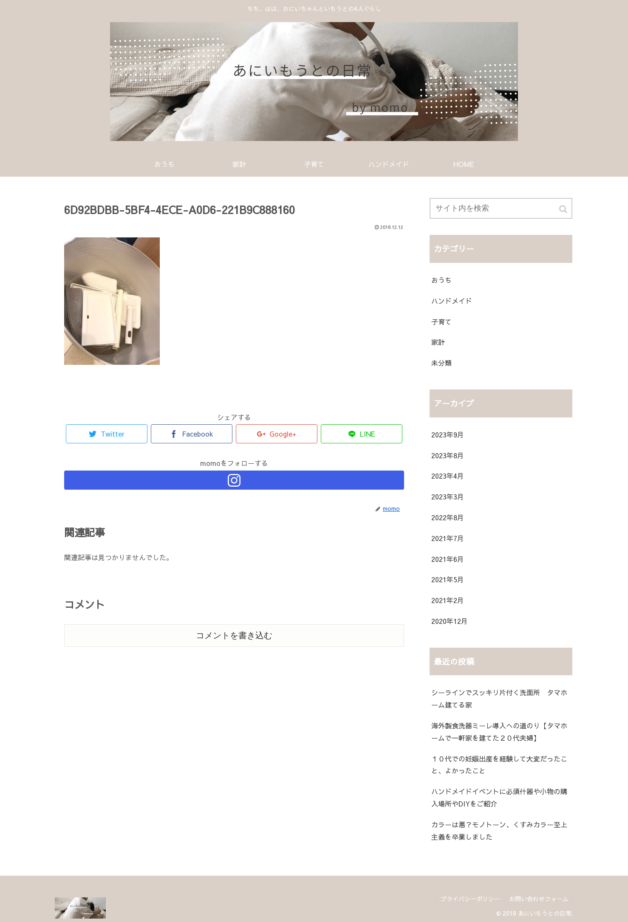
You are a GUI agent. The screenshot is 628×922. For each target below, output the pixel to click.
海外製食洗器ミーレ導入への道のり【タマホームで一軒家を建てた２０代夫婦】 (499, 731)
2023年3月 (447, 496)
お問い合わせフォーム (539, 898)
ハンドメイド (451, 300)
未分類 (441, 362)
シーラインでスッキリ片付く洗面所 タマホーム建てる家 (499, 698)
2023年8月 (447, 455)
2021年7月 (447, 538)
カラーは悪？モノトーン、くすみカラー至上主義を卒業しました (499, 830)
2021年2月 (447, 600)
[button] (564, 209)
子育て (441, 321)
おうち (441, 280)
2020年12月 (449, 621)
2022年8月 (447, 517)
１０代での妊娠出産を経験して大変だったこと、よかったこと (499, 764)
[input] (501, 208)
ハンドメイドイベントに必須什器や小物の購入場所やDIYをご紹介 (499, 797)
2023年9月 (447, 434)
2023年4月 (447, 475)
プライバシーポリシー (470, 898)
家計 (438, 342)
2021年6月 (447, 559)
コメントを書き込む (234, 635)
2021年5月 (447, 579)
